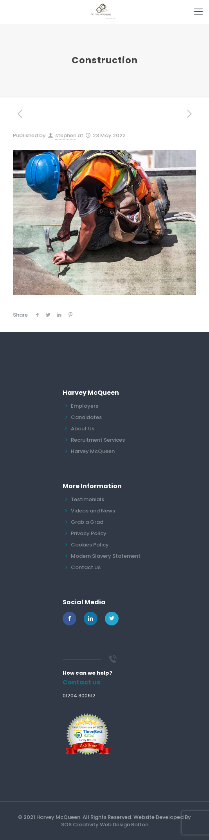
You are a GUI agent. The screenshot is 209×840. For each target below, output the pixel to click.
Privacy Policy (88, 533)
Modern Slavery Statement (106, 556)
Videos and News (93, 510)
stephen (65, 135)
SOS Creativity (80, 824)
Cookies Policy (90, 544)
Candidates (86, 417)
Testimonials (87, 499)
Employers (84, 406)
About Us (82, 428)
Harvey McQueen (93, 451)
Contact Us (86, 567)
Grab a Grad (87, 522)
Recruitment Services (98, 440)
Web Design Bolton (124, 824)
